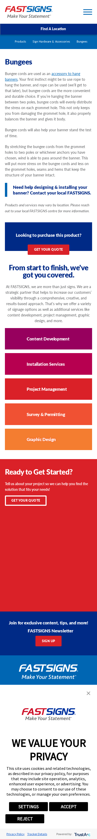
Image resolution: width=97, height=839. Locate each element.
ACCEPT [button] (69, 807)
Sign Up (48, 641)
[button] (88, 693)
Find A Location (48, 29)
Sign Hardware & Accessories (51, 41)
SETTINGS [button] (28, 807)
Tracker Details (37, 834)
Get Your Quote (48, 249)
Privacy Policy (15, 834)
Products (20, 41)
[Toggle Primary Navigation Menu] (87, 12)
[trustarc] (82, 834)
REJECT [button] (25, 819)
